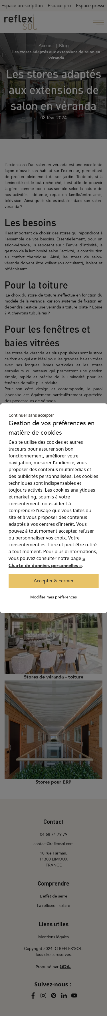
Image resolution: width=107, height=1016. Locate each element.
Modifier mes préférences (53, 597)
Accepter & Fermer (54, 581)
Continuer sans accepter (31, 415)
